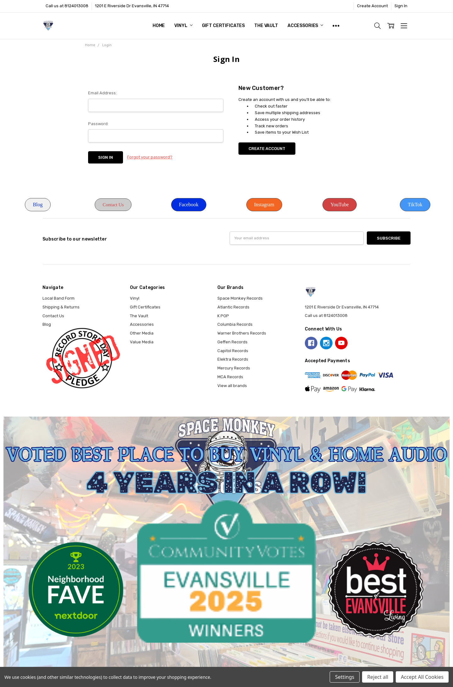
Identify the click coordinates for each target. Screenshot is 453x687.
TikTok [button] (415, 204)
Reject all (377, 676)
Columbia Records (235, 324)
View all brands (232, 385)
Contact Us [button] (113, 204)
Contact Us (53, 315)
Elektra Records (232, 359)
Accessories (305, 25)
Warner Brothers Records (241, 333)
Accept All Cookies (422, 676)
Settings (344, 676)
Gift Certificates (223, 25)
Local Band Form (58, 298)
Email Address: (102, 93)
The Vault (266, 25)
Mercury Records (233, 368)
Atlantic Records (233, 307)
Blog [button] (37, 204)
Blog (46, 324)
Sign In (400, 5)
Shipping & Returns (61, 307)
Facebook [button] (189, 204)
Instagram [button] (264, 204)
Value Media (142, 342)
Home (159, 25)
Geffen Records (232, 342)
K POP (223, 315)
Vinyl (183, 25)
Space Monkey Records (240, 298)
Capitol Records (232, 350)
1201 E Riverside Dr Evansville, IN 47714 (132, 5)
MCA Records (230, 376)
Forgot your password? (149, 157)
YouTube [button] (339, 204)
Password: (98, 123)
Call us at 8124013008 (67, 5)
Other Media (142, 333)
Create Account (372, 5)
